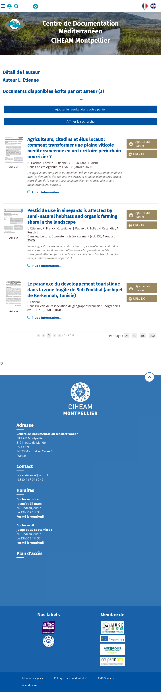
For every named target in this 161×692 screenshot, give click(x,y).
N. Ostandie (106, 228)
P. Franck (49, 228)
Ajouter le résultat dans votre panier (80, 109)
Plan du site (29, 685)
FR (143, 5)
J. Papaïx (78, 228)
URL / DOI (139, 154)
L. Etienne (60, 163)
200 (152, 336)
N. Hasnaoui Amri (39, 163)
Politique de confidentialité (70, 678)
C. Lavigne (64, 228)
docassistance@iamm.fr (32, 475)
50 (134, 336)
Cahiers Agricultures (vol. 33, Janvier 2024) (63, 167)
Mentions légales (32, 678)
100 (143, 336)
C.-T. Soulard (77, 163)
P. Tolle (91, 228)
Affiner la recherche (81, 121)
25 (127, 336)
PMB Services (106, 678)
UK (152, 5)
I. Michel (93, 163)
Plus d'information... (47, 192)
